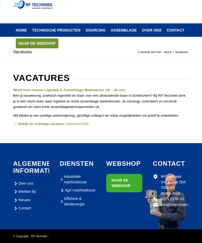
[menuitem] (21, 30)
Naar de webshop (121, 183)
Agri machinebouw (77, 190)
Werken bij (24, 191)
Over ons (23, 183)
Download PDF (77, 124)
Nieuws (22, 200)
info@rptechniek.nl (176, 205)
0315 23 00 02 (172, 199)
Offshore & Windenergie (72, 201)
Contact (22, 208)
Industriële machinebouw (73, 179)
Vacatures (22, 52)
